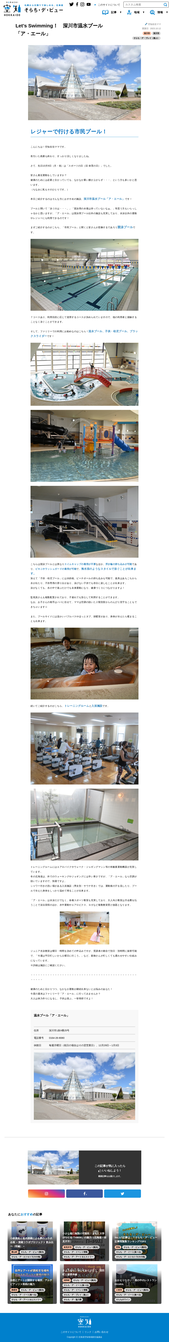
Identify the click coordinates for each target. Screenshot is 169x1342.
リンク (87, 1332)
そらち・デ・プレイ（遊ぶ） (146, 38)
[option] (84, 1086)
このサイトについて (71, 1332)
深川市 (147, 33)
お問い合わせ (101, 1332)
